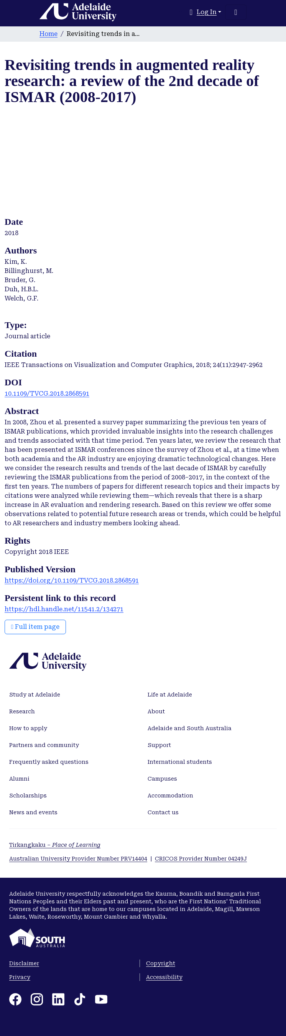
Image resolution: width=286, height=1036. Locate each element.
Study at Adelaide (34, 695)
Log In (207, 12)
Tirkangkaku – (54, 845)
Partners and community (44, 745)
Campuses (162, 779)
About (156, 711)
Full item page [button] (35, 626)
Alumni (19, 779)
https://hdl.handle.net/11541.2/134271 (64, 609)
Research (22, 711)
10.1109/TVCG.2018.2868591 (47, 393)
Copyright (160, 963)
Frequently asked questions (49, 762)
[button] (191, 12)
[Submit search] (181, 12)
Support (159, 745)
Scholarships (28, 795)
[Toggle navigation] (236, 12)
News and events (33, 812)
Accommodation (170, 795)
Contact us (163, 812)
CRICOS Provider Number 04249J (201, 859)
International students (180, 762)
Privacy (19, 977)
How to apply (28, 728)
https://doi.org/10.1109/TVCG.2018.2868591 (72, 580)
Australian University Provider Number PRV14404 (78, 859)
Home (48, 33)
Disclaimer (24, 963)
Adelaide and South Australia (190, 728)
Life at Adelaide (170, 695)
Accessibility (164, 977)
